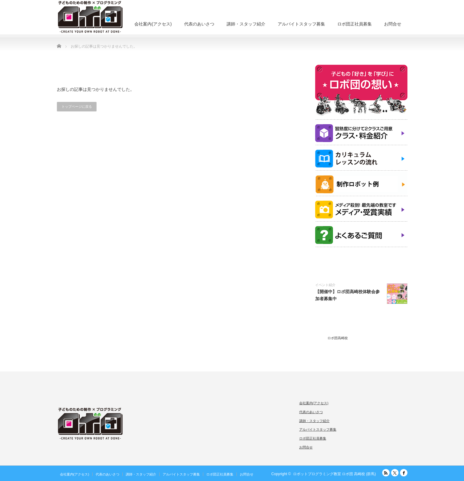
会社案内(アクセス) (153, 23)
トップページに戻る (76, 106)
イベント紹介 (325, 285)
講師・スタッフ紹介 (246, 23)
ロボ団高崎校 (337, 338)
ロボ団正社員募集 (354, 23)
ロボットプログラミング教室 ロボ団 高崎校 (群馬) (334, 474)
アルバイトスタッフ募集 (301, 23)
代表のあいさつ (199, 23)
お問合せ (392, 23)
